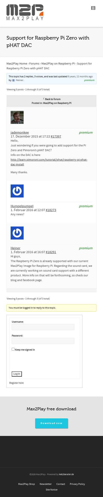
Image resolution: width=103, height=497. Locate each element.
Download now (51, 423)
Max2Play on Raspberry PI (58, 64)
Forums (34, 64)
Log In (16, 374)
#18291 (51, 252)
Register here (16, 383)
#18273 (51, 210)
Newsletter (46, 484)
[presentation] (45, 360)
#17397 (56, 136)
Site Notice (51, 489)
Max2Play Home (17, 64)
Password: (17, 335)
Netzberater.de (66, 474)
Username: (18, 322)
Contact (60, 484)
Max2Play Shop (26, 484)
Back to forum (51, 99)
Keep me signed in (25, 349)
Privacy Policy (77, 484)
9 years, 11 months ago (80, 76)
